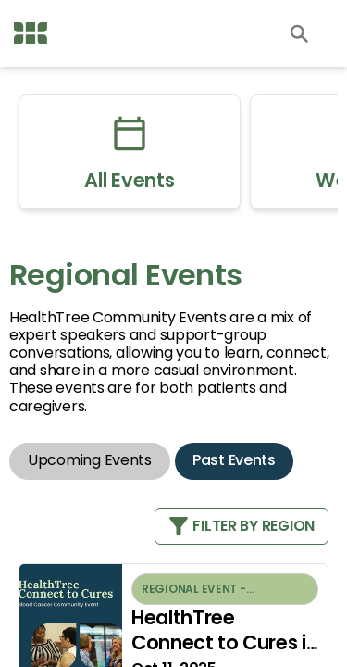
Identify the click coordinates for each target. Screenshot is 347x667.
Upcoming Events (90, 460)
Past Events (234, 460)
